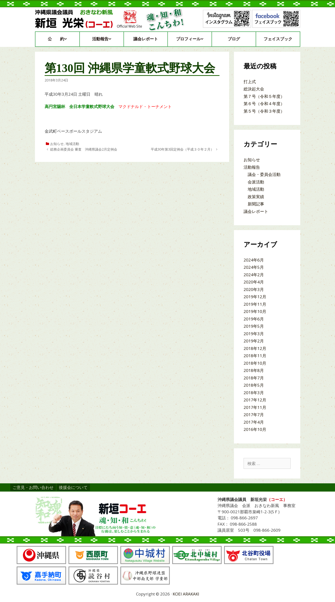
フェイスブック (278, 39)
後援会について (73, 487)
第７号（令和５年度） (264, 96)
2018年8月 (254, 370)
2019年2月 (254, 341)
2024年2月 (254, 274)
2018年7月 (254, 378)
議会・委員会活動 (264, 174)
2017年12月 (255, 400)
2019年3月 (254, 333)
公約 (60, 39)
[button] (68, 39)
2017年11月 (255, 407)
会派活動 (256, 182)
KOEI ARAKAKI (186, 594)
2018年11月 (255, 355)
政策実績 (256, 196)
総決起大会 (254, 89)
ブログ (234, 39)
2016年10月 (255, 429)
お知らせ (57, 143)
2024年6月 (254, 260)
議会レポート (145, 39)
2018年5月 (254, 385)
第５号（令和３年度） (264, 111)
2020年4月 (254, 282)
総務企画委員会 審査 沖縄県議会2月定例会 (83, 149)
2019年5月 (254, 326)
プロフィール (192, 39)
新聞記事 (256, 204)
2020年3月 (254, 289)
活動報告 (104, 39)
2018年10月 (255, 363)
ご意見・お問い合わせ (33, 487)
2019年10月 (255, 311)
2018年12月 (255, 348)
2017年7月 (254, 414)
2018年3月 (254, 392)
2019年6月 (254, 319)
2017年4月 (254, 422)
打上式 (250, 81)
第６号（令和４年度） (264, 103)
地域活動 (72, 143)
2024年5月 (254, 267)
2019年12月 (255, 296)
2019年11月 (255, 304)
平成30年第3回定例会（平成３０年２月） (182, 149)
